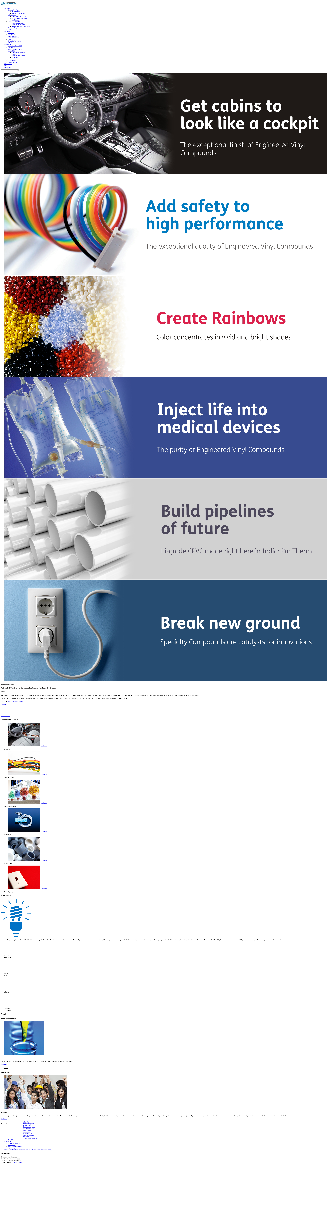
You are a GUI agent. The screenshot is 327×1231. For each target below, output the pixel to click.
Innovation (7, 44)
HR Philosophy (12, 60)
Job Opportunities (13, 62)
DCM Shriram (16, 11)
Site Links (15, 57)
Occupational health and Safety (21, 26)
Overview (11, 33)
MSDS (10, 42)
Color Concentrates (13, 38)
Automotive (11, 34)
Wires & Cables (12, 36)
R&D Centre (15, 20)
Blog (5, 65)
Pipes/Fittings (12, 1140)
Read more (44, 746)
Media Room (8, 64)
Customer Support (13, 28)
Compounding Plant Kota (19, 16)
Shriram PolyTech (13, 10)
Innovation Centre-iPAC (15, 46)
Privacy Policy (36, 1150)
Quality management (14, 21)
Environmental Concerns (19, 55)
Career (6, 59)
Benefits (14, 54)
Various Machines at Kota (19, 18)
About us (7, 8)
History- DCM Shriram (18, 13)
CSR (9, 29)
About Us (26, 1122)
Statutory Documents (18, 1150)
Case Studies (11, 47)
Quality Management (18, 23)
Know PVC (11, 51)
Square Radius (18, 1162)
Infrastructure (12, 15)
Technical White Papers (15, 49)
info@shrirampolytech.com (16, 701)
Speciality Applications (15, 41)
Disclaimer (44, 1150)
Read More (4, 704)
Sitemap (49, 1150)
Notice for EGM (5, 716)
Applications (8, 31)
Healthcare (11, 39)
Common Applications (18, 52)
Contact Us (7, 67)
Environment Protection (19, 24)
